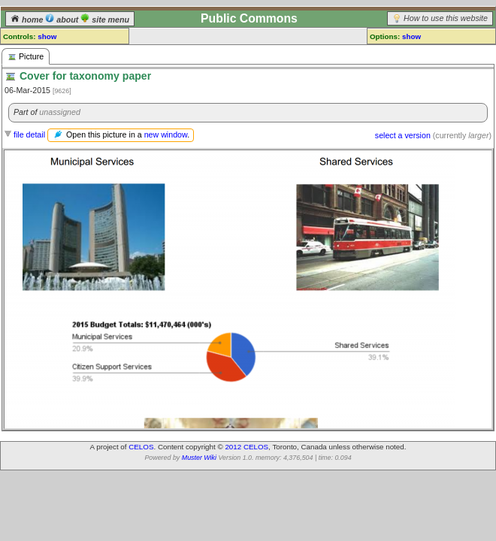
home (28, 19)
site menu (104, 19)
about (62, 19)
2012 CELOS (246, 447)
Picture (26, 57)
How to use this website (446, 18)
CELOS (141, 447)
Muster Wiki (199, 457)
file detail (29, 134)
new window (165, 134)
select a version (403, 135)
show (47, 36)
